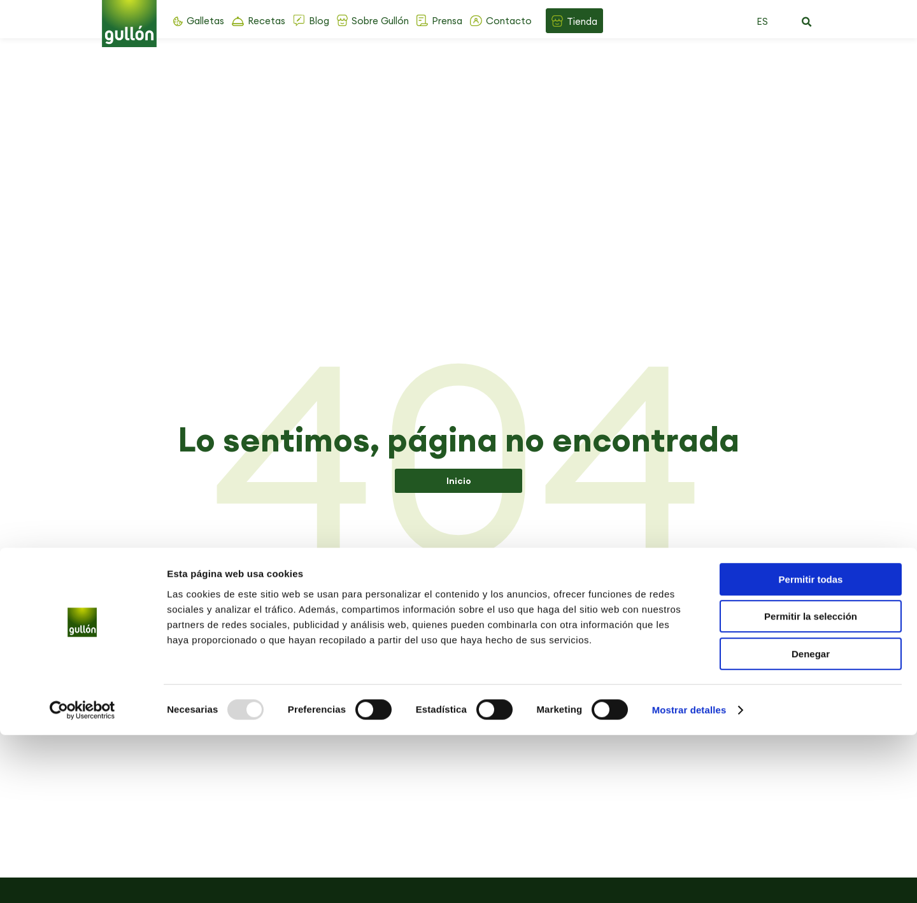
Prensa (447, 21)
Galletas (205, 21)
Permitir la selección (810, 784)
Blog (319, 21)
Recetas (266, 21)
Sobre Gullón (380, 21)
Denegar (811, 821)
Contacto (509, 21)
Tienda (582, 21)
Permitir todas (811, 747)
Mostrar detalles (689, 877)
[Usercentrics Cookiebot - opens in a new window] (82, 878)
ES (762, 21)
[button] (806, 22)
